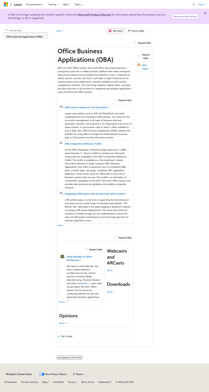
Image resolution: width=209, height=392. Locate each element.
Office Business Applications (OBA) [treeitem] (24, 36)
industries (82, 283)
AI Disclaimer (10, 381)
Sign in (201, 4)
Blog (44, 381)
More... (61, 225)
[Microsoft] (6, 4)
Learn (59, 30)
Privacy (71, 381)
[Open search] (193, 4)
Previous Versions (29, 381)
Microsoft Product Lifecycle (94, 14)
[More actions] (150, 30)
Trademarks (103, 381)
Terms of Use (87, 381)
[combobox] (26, 30)
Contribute (58, 381)
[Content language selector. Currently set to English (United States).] (19, 374)
